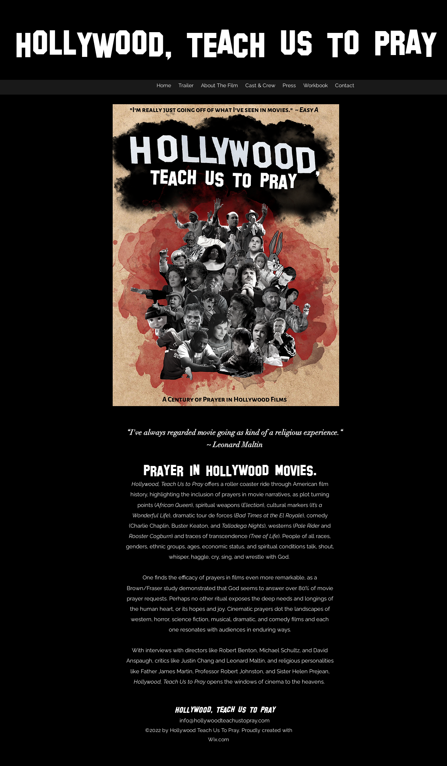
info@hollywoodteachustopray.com (225, 720)
